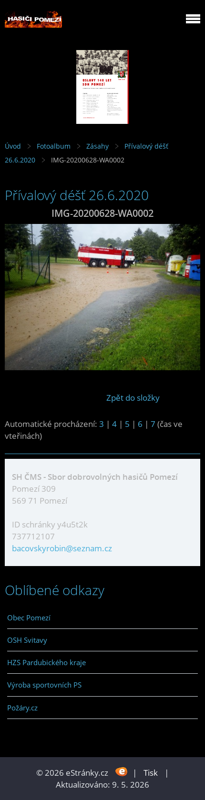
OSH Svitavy (27, 640)
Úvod (13, 146)
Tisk (151, 772)
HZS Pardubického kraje (46, 662)
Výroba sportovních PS (44, 684)
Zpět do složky (133, 397)
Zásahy (97, 146)
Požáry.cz (22, 707)
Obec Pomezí (29, 617)
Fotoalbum (54, 146)
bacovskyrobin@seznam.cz (62, 548)
